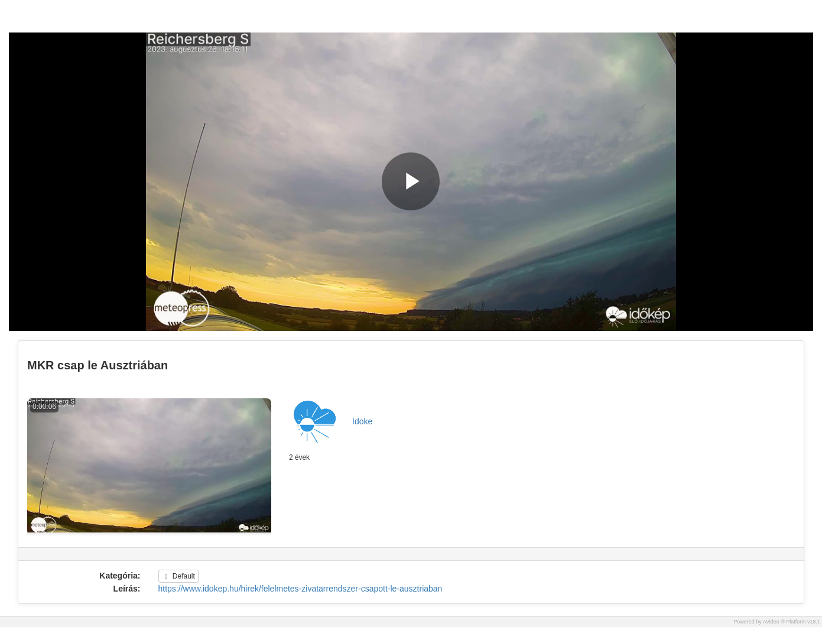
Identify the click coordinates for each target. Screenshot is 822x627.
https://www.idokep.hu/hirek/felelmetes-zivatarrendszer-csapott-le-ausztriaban (300, 588)
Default (178, 576)
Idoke (362, 421)
